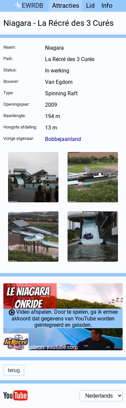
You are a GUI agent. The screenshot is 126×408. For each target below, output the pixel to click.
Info (107, 5)
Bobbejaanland (63, 139)
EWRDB (28, 6)
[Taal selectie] (101, 395)
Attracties (65, 5)
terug (14, 370)
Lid (90, 5)
